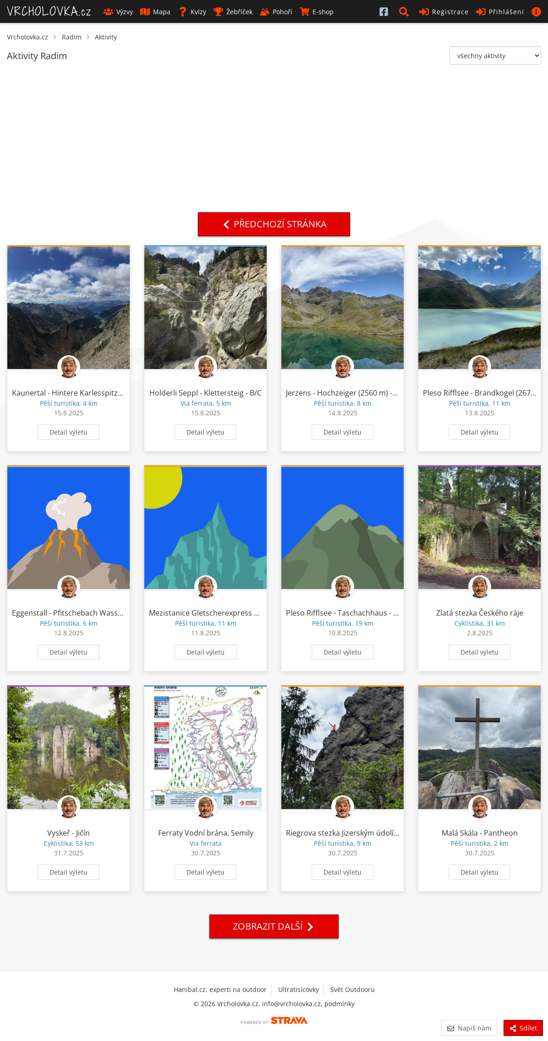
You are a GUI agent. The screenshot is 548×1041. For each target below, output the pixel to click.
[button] (405, 11)
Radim (72, 37)
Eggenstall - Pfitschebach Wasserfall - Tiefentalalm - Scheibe (114, 613)
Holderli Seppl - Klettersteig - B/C (205, 393)
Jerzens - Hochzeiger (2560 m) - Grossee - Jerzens (370, 393)
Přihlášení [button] (500, 12)
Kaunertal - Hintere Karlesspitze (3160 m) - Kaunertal (102, 393)
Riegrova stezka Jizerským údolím (343, 833)
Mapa (155, 12)
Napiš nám (469, 1028)
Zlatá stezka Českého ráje (479, 613)
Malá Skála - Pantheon (480, 833)
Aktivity (106, 37)
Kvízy (192, 12)
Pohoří (276, 12)
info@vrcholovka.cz (291, 1003)
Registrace (444, 12)
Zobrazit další (274, 926)
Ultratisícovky (298, 989)
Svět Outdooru (352, 989)
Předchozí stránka (274, 224)
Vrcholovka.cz (27, 37)
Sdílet (523, 1028)
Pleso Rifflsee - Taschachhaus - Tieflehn (353, 613)
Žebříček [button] (233, 12)
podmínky (339, 1003)
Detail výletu (68, 432)
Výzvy (118, 12)
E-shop (317, 12)
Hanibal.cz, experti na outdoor (220, 989)
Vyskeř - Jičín (68, 833)
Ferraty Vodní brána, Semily (205, 833)
